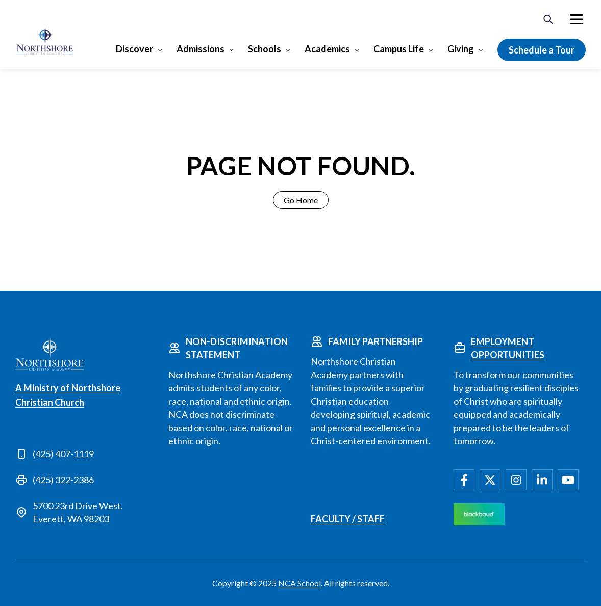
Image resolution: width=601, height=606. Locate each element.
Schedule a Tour (541, 50)
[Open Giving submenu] (479, 49)
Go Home (301, 200)
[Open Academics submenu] (356, 49)
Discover (134, 49)
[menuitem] (576, 19)
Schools (264, 49)
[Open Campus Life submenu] (429, 49)
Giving (460, 49)
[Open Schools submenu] (287, 49)
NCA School (299, 583)
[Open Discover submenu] (159, 49)
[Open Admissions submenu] (230, 49)
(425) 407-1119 (63, 453)
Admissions (200, 49)
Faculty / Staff (348, 518)
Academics (327, 49)
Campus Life (398, 49)
